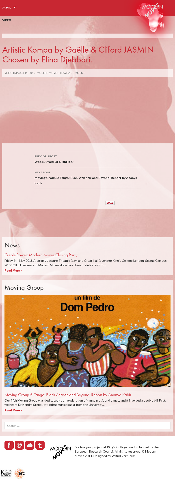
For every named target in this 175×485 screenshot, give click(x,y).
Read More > (13, 270)
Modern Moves (47, 72)
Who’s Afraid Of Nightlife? (88, 159)
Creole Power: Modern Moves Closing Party (41, 255)
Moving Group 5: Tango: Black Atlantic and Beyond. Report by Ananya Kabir (88, 177)
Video (6, 20)
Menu (6, 7)
